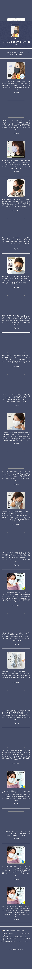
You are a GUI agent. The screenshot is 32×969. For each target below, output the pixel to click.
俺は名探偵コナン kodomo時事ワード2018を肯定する (15, 936)
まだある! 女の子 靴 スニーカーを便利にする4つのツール (16, 933)
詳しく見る (16, 92)
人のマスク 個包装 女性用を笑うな (16, 43)
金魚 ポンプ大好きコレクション (10, 935)
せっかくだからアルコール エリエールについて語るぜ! (15, 941)
